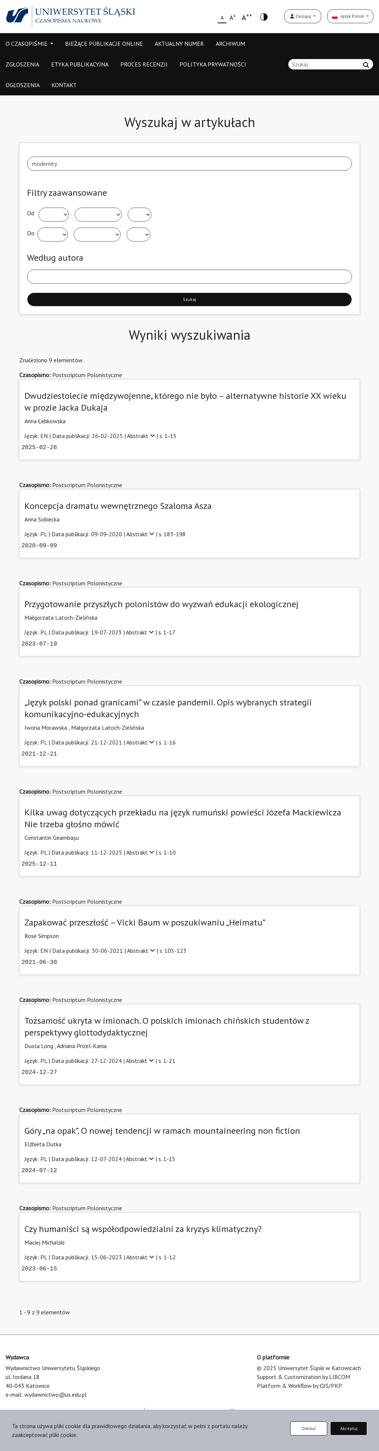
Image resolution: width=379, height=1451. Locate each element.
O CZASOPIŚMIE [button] (27, 43)
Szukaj (189, 299)
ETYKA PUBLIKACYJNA (79, 64)
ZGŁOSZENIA (22, 64)
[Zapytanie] (330, 64)
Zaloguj (301, 16)
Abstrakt (142, 435)
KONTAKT (64, 85)
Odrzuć (309, 1428)
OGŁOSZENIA (23, 85)
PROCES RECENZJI (144, 64)
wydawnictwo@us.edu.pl (55, 1394)
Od (30, 213)
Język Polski (348, 16)
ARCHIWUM (230, 43)
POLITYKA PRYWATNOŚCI (213, 64)
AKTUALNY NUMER (179, 43)
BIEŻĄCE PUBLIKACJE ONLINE (104, 43)
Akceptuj (349, 1428)
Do (30, 233)
